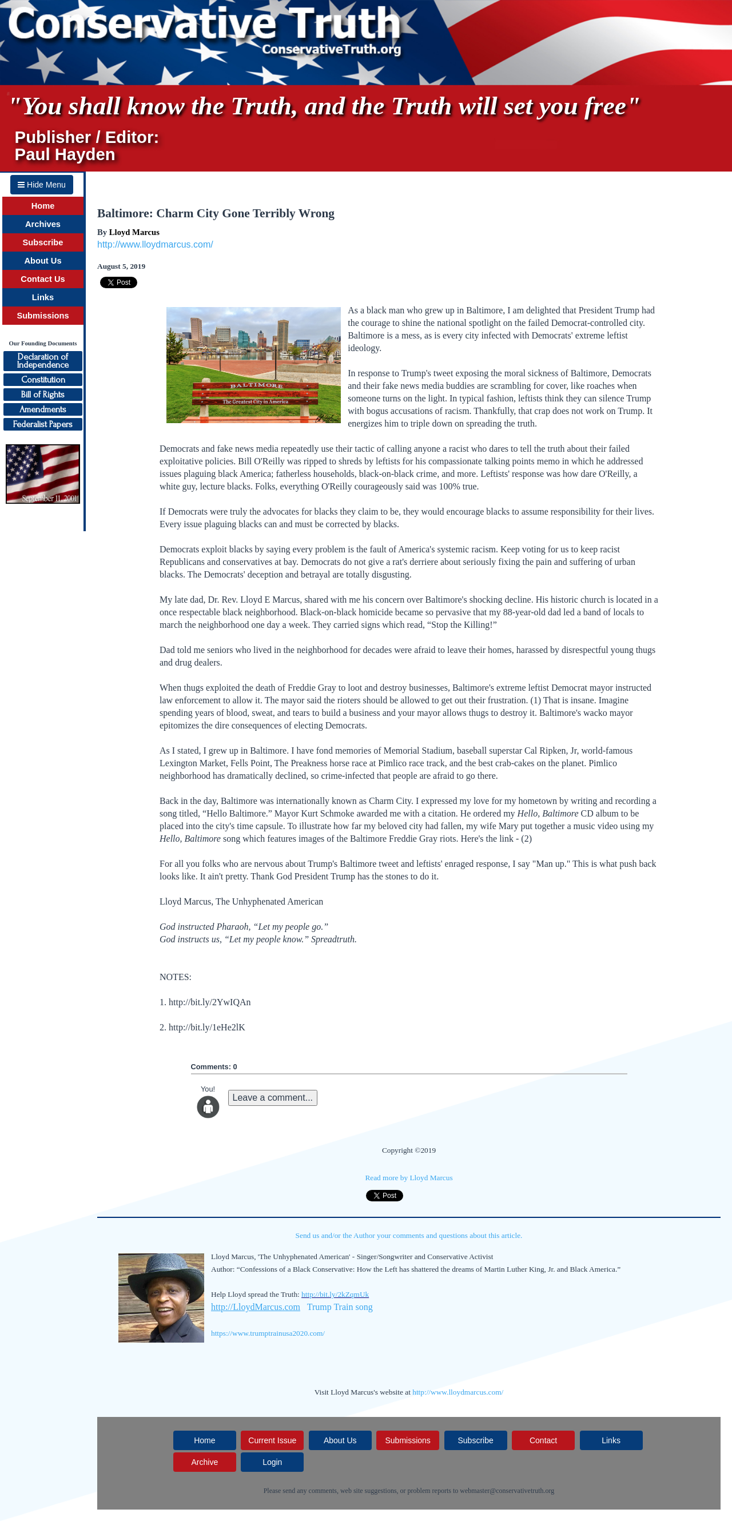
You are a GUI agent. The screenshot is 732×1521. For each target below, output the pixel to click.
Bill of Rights (43, 394)
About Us (42, 260)
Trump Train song (340, 1307)
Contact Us (43, 279)
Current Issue (272, 1440)
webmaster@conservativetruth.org (507, 1491)
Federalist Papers (43, 424)
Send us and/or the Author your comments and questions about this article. (409, 1235)
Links (43, 297)
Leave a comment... (273, 1097)
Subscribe (43, 242)
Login (272, 1462)
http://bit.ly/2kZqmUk (335, 1294)
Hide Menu (42, 184)
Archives (43, 224)
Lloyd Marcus (134, 232)
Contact (543, 1440)
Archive (204, 1462)
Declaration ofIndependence (43, 361)
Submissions (43, 315)
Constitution (43, 380)
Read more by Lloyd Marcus (408, 1177)
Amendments (42, 409)
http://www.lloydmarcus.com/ (155, 244)
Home (43, 205)
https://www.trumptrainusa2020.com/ (268, 1333)
